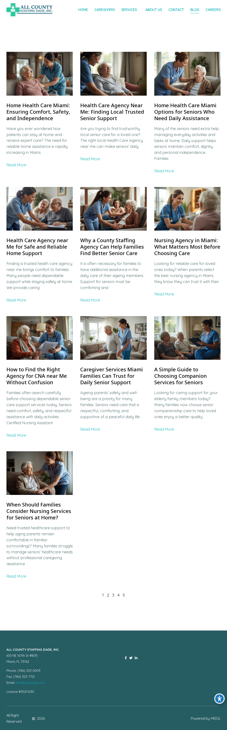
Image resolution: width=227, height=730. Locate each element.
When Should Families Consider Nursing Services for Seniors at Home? (38, 511)
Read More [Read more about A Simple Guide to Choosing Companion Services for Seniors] (164, 429)
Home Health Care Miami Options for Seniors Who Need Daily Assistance (185, 112)
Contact (176, 10)
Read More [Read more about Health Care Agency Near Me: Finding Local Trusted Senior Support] (90, 158)
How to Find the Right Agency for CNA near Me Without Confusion (36, 376)
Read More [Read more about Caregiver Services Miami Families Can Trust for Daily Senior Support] (90, 429)
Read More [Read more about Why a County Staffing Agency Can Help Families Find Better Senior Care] (90, 300)
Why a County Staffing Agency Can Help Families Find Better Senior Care (112, 247)
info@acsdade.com (30, 683)
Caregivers (104, 10)
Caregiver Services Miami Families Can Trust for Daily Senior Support (111, 376)
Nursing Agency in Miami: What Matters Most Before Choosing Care (187, 247)
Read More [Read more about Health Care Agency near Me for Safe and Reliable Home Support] (16, 300)
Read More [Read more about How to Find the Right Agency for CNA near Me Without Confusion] (16, 435)
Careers (213, 10)
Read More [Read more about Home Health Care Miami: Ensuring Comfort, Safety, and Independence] (16, 164)
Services (130, 10)
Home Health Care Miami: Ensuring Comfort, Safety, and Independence (38, 112)
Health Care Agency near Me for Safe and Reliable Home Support (37, 247)
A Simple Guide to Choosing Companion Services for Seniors (180, 376)
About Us (153, 10)
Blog (194, 10)
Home (83, 10)
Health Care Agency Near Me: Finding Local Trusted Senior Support (112, 112)
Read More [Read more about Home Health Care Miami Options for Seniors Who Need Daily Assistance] (164, 170)
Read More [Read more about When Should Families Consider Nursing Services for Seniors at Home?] (16, 576)
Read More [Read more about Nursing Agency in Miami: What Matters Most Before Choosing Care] (164, 294)
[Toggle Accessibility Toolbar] (219, 698)
